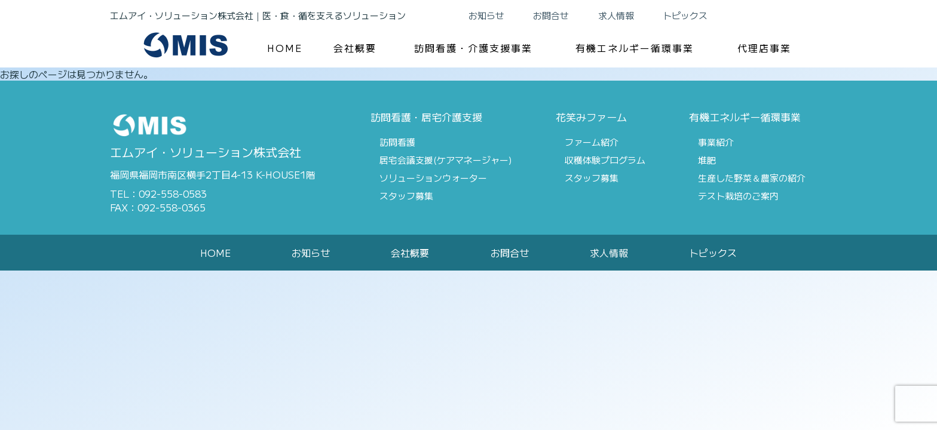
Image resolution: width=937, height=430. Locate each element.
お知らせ (486, 15)
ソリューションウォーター (433, 177)
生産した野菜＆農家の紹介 (752, 177)
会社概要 (354, 48)
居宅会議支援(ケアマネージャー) (445, 159)
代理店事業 (764, 48)
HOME (284, 48)
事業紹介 (716, 142)
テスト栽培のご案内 (738, 195)
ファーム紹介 (591, 142)
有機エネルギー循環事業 (634, 48)
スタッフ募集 (406, 195)
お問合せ (551, 15)
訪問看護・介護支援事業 (473, 48)
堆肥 (707, 159)
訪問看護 (397, 142)
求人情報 (616, 15)
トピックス (685, 15)
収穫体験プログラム (605, 159)
